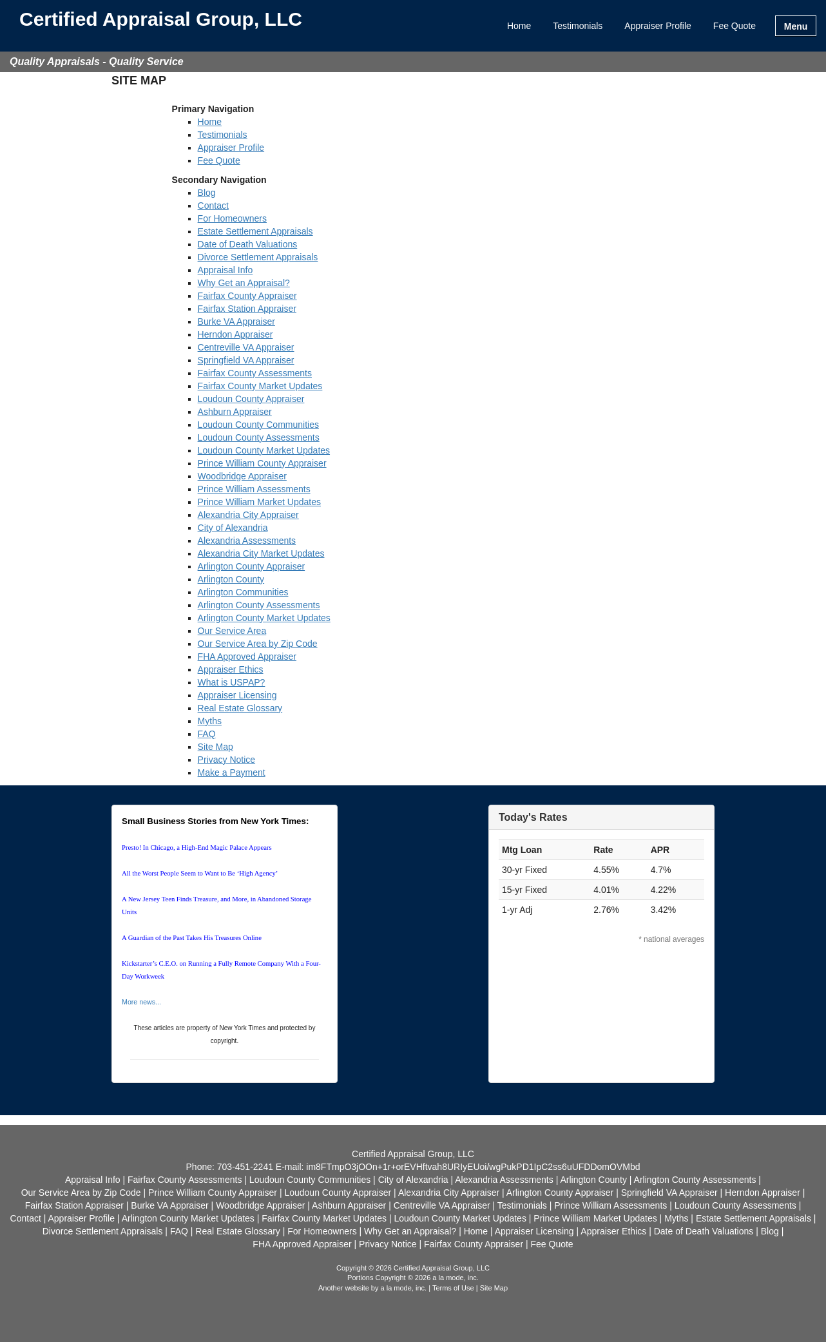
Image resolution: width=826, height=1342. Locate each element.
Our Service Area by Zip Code (258, 643)
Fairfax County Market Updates (260, 386)
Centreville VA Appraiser (246, 347)
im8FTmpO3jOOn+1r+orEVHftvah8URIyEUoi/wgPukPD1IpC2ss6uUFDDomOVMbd (473, 1167)
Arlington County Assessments (259, 605)
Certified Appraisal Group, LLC (160, 20)
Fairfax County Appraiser (247, 296)
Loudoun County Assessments (259, 437)
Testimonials (577, 26)
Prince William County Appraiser (262, 463)
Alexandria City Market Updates (261, 553)
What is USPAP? (231, 682)
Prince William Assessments (254, 489)
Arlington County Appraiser (251, 566)
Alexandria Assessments (247, 540)
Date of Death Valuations (248, 244)
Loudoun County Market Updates (264, 450)
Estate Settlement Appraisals (255, 231)
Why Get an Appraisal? (244, 283)
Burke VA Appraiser (236, 321)
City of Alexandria (233, 527)
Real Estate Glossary (240, 708)
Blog (207, 192)
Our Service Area (232, 631)
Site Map (215, 747)
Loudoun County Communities (258, 424)
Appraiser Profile (657, 26)
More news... (141, 1002)
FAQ (207, 734)
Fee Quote (734, 26)
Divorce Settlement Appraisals (258, 257)
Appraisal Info (225, 270)
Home (519, 26)
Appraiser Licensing (237, 695)
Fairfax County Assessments (255, 373)
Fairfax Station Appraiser (247, 308)
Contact (213, 205)
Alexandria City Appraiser (248, 515)
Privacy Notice (226, 759)
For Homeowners (232, 218)
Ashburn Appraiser (235, 412)
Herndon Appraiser (235, 334)
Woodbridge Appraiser (242, 476)
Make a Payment (231, 772)
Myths (210, 721)
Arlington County (231, 579)
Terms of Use (453, 1288)
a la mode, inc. (404, 1288)
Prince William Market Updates (259, 502)
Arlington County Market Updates (264, 618)
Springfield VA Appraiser (246, 360)
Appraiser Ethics (231, 669)
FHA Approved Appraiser (247, 656)
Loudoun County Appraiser (251, 399)
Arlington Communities (243, 592)
